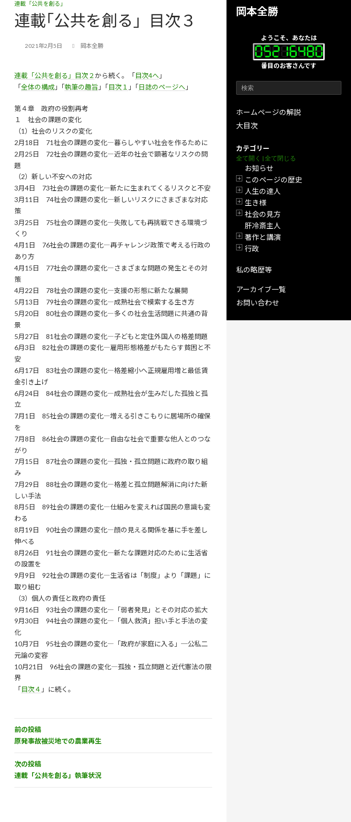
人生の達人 (263, 191)
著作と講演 (263, 237)
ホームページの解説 (268, 112)
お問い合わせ (257, 302)
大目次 (247, 125)
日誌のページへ (161, 87)
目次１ (118, 87)
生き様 (255, 202)
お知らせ (259, 168)
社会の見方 (263, 214)
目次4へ (147, 75)
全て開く (248, 158)
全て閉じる (280, 158)
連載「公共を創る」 (40, 3)
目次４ (31, 689)
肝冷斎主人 (263, 225)
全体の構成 (38, 87)
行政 (252, 248)
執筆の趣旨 (81, 87)
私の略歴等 (254, 269)
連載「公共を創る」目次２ (54, 75)
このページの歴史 (273, 179)
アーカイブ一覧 (261, 289)
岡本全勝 (257, 11)
